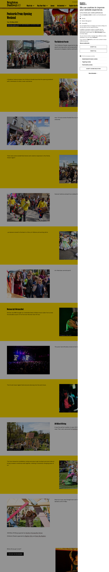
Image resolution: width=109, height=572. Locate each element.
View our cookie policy (84, 43)
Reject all (93, 51)
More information (92, 73)
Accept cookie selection (93, 68)
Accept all (93, 46)
